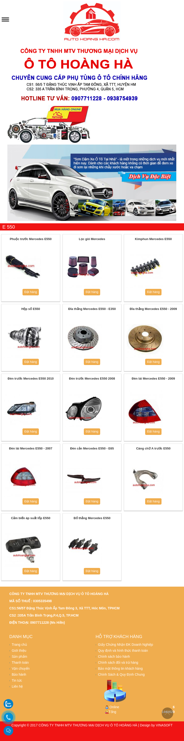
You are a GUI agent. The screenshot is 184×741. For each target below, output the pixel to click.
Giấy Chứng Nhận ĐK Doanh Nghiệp (125, 644)
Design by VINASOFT (156, 725)
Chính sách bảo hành (114, 656)
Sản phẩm (19, 656)
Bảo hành (19, 674)
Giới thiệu (19, 650)
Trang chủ (19, 644)
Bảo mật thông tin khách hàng (120, 668)
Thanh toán (20, 662)
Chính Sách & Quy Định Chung (121, 674)
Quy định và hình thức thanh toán (123, 650)
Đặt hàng (30, 292)
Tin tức (17, 680)
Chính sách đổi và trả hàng (118, 662)
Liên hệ (17, 686)
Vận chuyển (20, 668)
